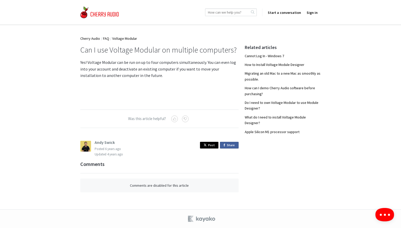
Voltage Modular (124, 38)
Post (209, 145)
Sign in (312, 12)
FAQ (106, 38)
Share (230, 145)
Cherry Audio (90, 38)
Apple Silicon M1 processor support (272, 132)
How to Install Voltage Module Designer (274, 64)
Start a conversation (284, 12)
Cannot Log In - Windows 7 (264, 56)
